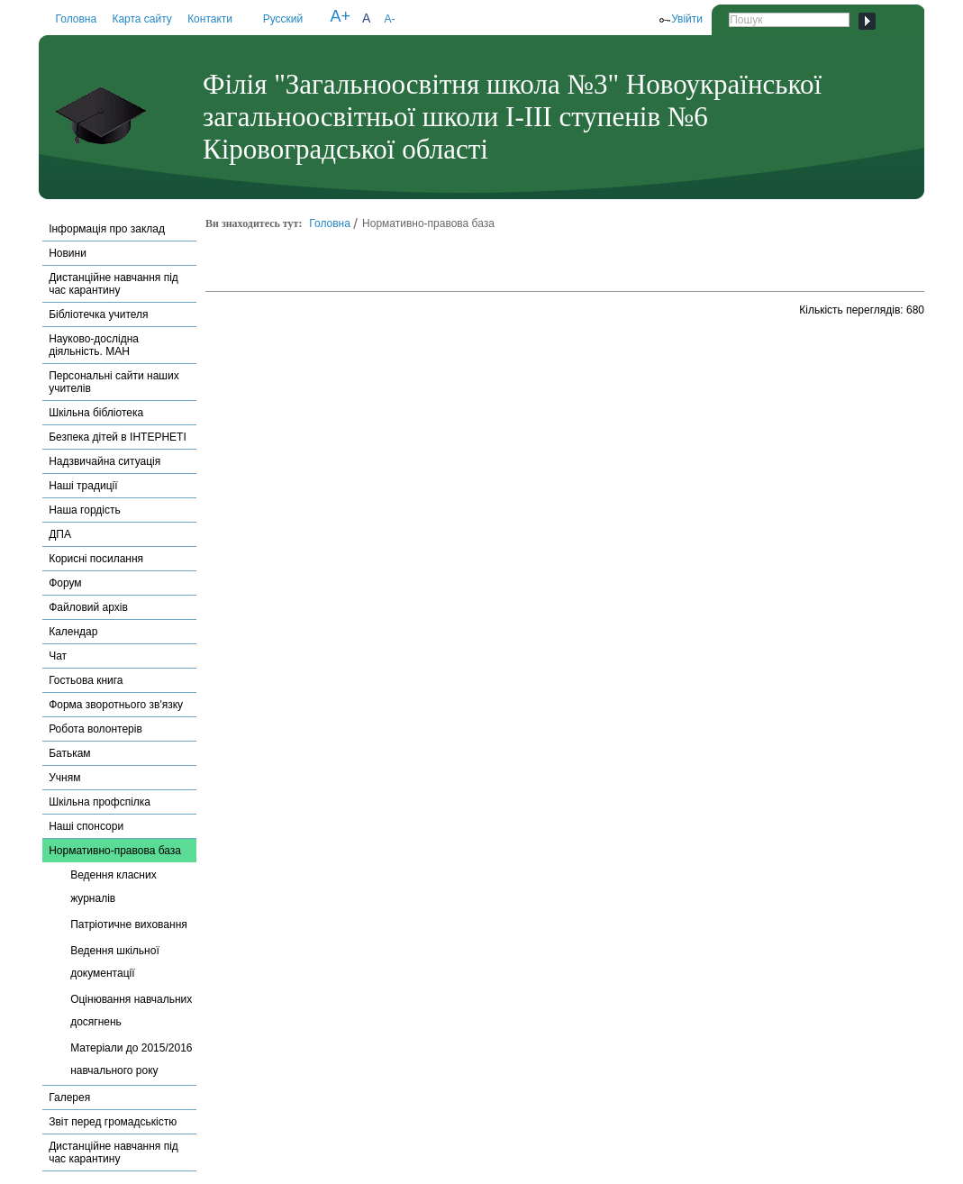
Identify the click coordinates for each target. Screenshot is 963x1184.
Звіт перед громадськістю (113, 1122)
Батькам (69, 753)
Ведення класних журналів (113, 886)
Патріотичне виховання (128, 924)
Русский (283, 19)
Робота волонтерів (95, 729)
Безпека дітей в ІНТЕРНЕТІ (117, 437)
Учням (64, 777)
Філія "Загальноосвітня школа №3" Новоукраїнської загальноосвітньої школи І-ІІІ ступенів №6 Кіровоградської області (512, 116)
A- (389, 19)
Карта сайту (141, 19)
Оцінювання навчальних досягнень (131, 1010)
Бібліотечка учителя (98, 314)
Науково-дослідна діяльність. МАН (94, 345)
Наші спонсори (86, 826)
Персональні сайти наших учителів (114, 382)
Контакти (209, 19)
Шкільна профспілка (99, 802)
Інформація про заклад (107, 229)
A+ (340, 16)
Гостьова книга (86, 680)
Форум (65, 583)
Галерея (69, 1097)
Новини (67, 253)
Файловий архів (88, 607)
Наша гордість (85, 510)
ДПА (60, 534)
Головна (76, 19)
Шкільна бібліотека (96, 412)
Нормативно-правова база (115, 850)
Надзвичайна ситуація (104, 461)
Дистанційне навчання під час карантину (113, 283)
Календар (73, 631)
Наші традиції (83, 485)
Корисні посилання (96, 558)
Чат (58, 656)
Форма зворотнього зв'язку (116, 704)
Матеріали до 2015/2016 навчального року (131, 1059)
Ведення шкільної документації (114, 961)
